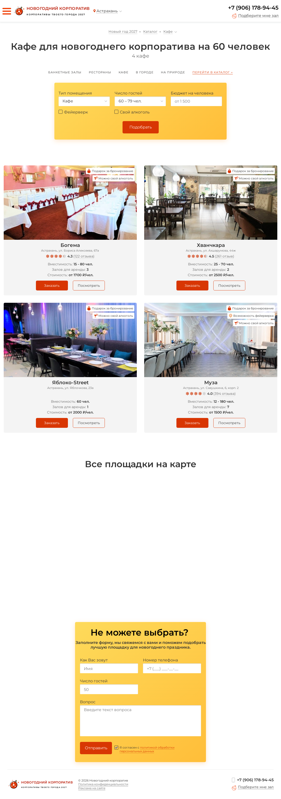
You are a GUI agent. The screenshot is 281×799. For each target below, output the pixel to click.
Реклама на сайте (91, 788)
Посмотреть (89, 285)
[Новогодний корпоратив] (51, 11)
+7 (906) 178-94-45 (253, 7)
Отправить (96, 748)
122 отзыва (84, 256)
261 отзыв (224, 256)
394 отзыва (224, 393)
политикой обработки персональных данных (147, 749)
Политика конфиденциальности (103, 784)
